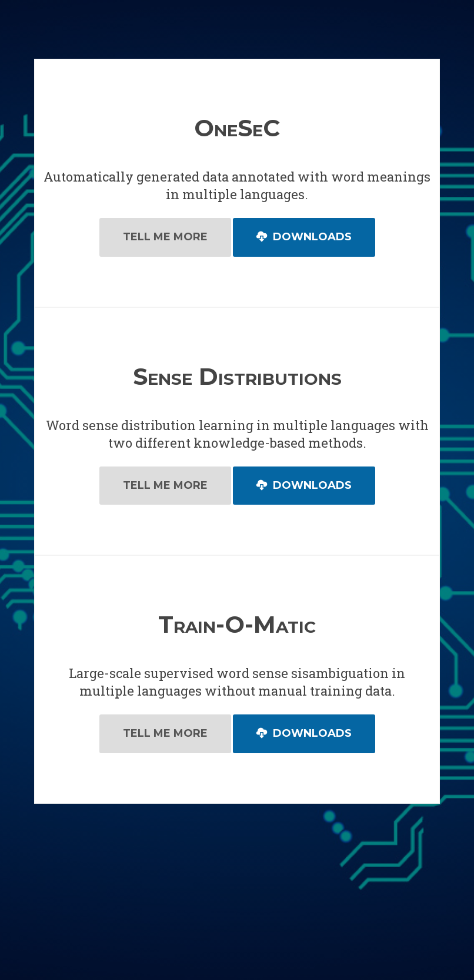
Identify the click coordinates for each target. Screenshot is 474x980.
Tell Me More (165, 236)
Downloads (304, 236)
